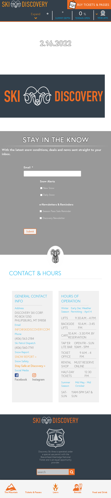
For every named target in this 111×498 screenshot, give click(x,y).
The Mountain (11, 492)
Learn (55, 492)
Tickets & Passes (33, 492)
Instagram (38, 379)
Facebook (21, 379)
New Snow (48, 188)
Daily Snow (49, 194)
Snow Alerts (47, 181)
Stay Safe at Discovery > (30, 366)
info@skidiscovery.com (32, 329)
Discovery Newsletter (54, 218)
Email (28, 167)
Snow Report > (25, 357)
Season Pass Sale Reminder (57, 211)
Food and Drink (99, 492)
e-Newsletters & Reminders (56, 204)
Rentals (77, 492)
